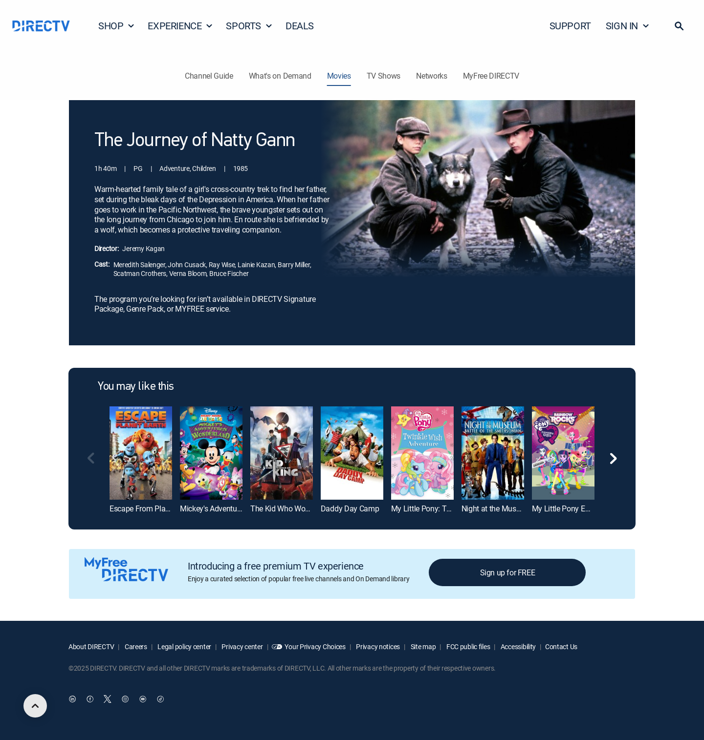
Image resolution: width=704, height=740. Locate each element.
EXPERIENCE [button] (180, 25)
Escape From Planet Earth (152, 508)
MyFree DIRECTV (491, 75)
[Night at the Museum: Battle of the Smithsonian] (493, 453)
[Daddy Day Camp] (352, 453)
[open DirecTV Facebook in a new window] (90, 699)
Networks (431, 75)
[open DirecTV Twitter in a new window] (107, 699)
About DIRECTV (91, 646)
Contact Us (561, 646)
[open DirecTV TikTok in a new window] (160, 699)
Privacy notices (377, 646)
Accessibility (517, 646)
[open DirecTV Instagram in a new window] (125, 699)
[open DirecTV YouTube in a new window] (143, 699)
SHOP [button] (116, 25)
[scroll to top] (35, 705)
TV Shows (383, 75)
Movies (339, 75)
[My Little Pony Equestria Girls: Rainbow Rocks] (563, 453)
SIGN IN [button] (628, 25)
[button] (679, 26)
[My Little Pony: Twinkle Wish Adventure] (422, 453)
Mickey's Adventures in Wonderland (238, 508)
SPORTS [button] (249, 25)
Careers (135, 646)
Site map (422, 646)
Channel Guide (209, 75)
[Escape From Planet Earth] (141, 453)
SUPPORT (570, 25)
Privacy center (241, 646)
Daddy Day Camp (350, 508)
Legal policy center (183, 646)
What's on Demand (280, 75)
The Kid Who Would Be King (296, 508)
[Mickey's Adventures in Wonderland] (211, 453)
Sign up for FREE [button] (507, 572)
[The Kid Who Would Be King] (281, 453)
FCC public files (467, 646)
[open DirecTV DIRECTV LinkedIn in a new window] (72, 699)
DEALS (300, 25)
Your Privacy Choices (315, 646)
